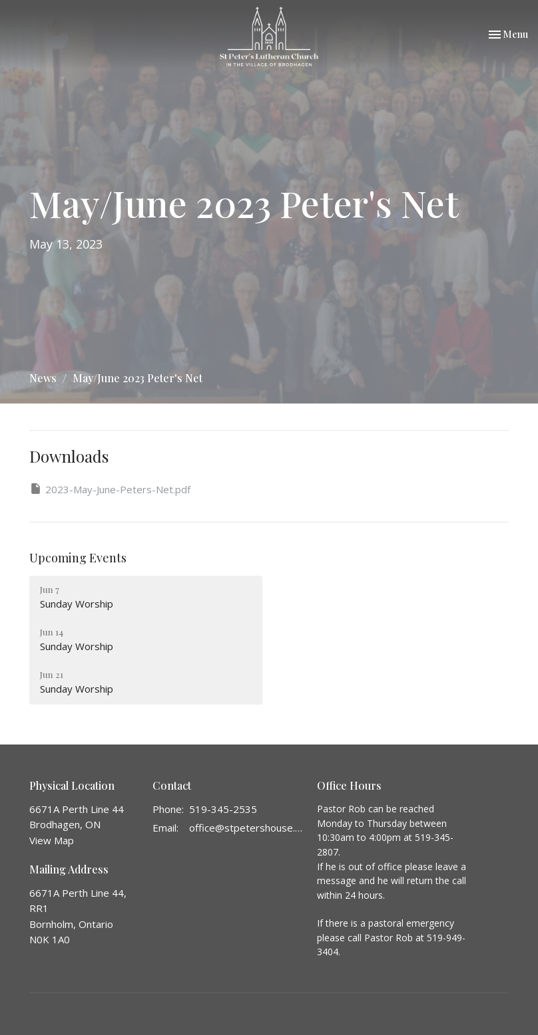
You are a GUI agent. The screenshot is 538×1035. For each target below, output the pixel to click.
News (43, 378)
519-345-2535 (223, 809)
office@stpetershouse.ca (246, 827)
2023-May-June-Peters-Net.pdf (109, 489)
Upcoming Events (78, 558)
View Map (51, 840)
